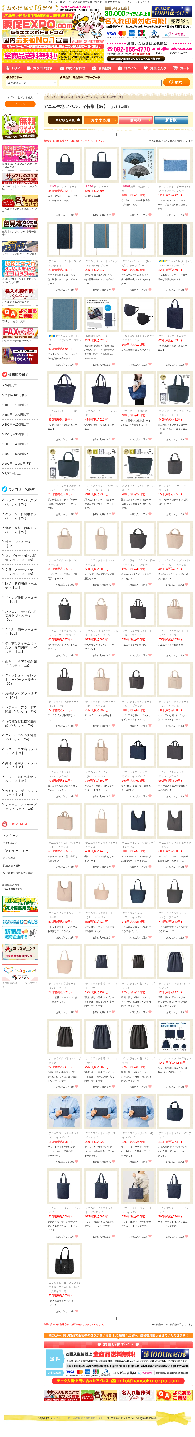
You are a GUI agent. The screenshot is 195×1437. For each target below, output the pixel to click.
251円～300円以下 (17, 434)
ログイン (20, 104)
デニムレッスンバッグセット (175, 1058)
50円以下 (11, 385)
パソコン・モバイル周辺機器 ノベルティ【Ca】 (20, 615)
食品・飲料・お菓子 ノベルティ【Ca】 (21, 530)
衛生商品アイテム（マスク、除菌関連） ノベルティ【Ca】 (21, 647)
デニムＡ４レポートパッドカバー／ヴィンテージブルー (66, 340)
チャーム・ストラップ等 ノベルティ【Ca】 (20, 807)
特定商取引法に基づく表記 (18, 873)
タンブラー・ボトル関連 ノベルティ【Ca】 (20, 558)
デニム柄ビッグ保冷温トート (138, 411)
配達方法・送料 (12, 865)
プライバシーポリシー (15, 850)
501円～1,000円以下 (18, 463)
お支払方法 (9, 858)
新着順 (171, 120)
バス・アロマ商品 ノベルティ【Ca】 (21, 751)
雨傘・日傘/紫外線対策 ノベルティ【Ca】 (21, 663)
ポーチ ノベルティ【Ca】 (18, 544)
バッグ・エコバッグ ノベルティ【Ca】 (21, 502)
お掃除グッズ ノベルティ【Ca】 (21, 695)
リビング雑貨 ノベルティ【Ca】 (21, 599)
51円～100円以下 (16, 395)
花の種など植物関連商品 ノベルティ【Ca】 (20, 723)
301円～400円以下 (17, 444)
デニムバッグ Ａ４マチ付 (174, 336)
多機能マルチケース (96, 336)
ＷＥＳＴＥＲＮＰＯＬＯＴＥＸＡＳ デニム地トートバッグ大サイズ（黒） (65, 1287)
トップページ (10, 835)
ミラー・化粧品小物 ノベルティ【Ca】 (21, 779)
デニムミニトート (63, 186)
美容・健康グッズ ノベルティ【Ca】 (21, 765)
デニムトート (97, 186)
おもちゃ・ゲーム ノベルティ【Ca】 (21, 793)
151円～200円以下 (17, 414)
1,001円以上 (13, 473)
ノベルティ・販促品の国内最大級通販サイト (78, 1418)
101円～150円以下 (17, 405)
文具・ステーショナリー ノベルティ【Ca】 (20, 572)
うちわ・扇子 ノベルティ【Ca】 (21, 631)
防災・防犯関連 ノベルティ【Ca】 (21, 586)
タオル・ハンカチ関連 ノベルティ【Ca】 (20, 737)
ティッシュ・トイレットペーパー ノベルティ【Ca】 (21, 679)
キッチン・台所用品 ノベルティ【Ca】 (21, 516)
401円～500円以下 (17, 453)
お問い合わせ (10, 843)
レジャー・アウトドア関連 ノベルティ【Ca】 (21, 709)
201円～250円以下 (17, 424)
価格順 (136, 120)
